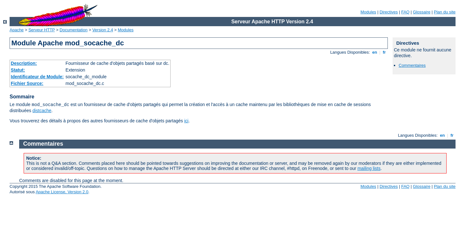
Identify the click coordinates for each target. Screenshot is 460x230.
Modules (368, 12)
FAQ (405, 12)
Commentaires (412, 65)
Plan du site (445, 12)
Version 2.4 (102, 29)
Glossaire (422, 12)
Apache (17, 29)
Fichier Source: (27, 83)
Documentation (74, 29)
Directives (388, 12)
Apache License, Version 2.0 (62, 191)
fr (384, 52)
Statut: (18, 70)
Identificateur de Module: (37, 76)
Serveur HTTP (41, 29)
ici (186, 120)
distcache (42, 110)
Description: (24, 63)
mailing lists (368, 168)
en (374, 52)
